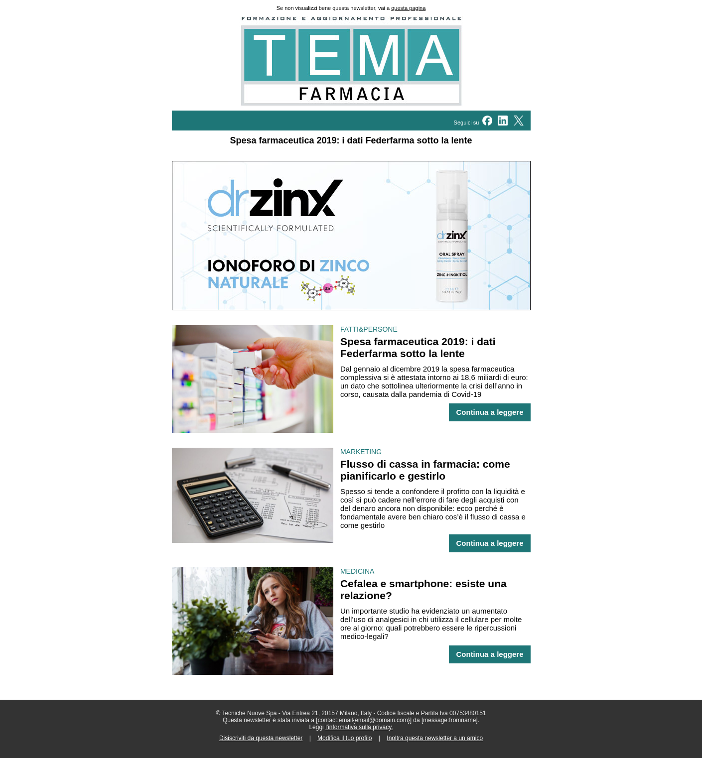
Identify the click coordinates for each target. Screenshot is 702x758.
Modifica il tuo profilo (344, 738)
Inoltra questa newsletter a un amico (435, 738)
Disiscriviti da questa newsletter (260, 738)
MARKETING (361, 452)
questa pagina (408, 8)
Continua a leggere (489, 412)
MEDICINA (357, 571)
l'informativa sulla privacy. (359, 727)
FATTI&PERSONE (369, 329)
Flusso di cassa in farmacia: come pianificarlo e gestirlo (425, 470)
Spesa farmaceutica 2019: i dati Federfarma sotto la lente (418, 347)
